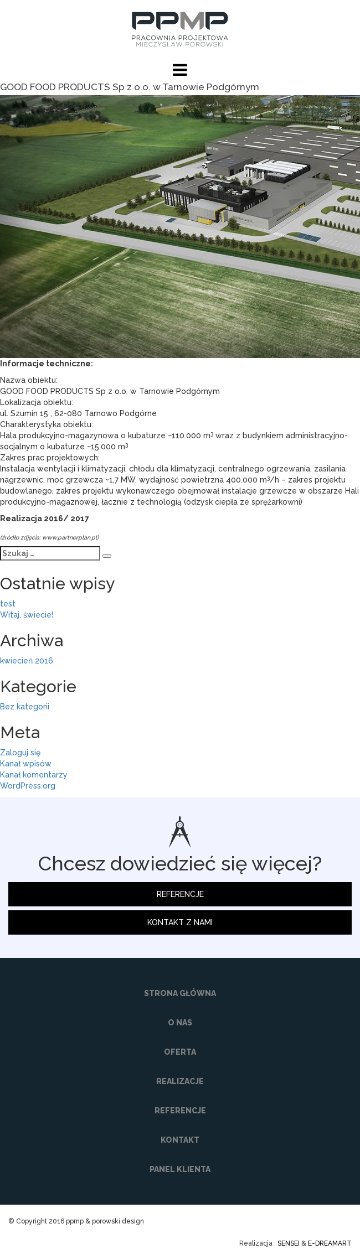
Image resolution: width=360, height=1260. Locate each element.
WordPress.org (27, 785)
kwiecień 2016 (26, 660)
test (8, 603)
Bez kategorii (24, 706)
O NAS (180, 1022)
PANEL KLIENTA (180, 1169)
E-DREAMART (330, 1243)
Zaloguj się (20, 752)
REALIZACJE (180, 1081)
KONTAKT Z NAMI (180, 922)
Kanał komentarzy (34, 774)
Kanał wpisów (26, 763)
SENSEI (288, 1243)
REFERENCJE (180, 894)
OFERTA (180, 1052)
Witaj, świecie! (26, 614)
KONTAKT (180, 1139)
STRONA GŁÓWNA (180, 993)
